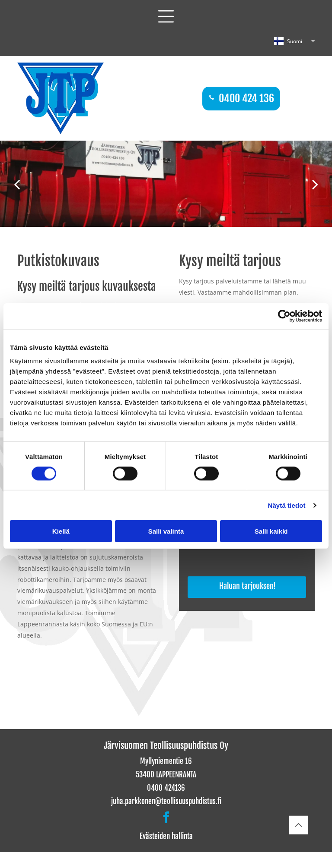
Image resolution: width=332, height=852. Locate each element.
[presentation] (253, 552)
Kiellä (61, 531)
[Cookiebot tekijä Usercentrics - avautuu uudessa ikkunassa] (284, 315)
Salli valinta (166, 531)
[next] (315, 184)
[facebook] (166, 818)
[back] (17, 184)
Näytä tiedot (287, 505)
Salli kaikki (271, 531)
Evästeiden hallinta (166, 836)
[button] (166, 16)
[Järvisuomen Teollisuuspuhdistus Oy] (67, 681)
